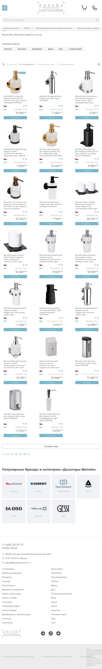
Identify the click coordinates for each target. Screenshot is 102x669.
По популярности (26, 64)
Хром (61, 49)
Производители (59, 577)
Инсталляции (8, 585)
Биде (53, 598)
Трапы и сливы (9, 598)
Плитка (54, 581)
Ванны (54, 585)
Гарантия (55, 610)
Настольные (22, 49)
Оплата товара (9, 610)
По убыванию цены (66, 64)
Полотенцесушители (61, 594)
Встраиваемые (37, 49)
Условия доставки (11, 606)
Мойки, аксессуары (11, 594)
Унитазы (6, 581)
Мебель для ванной (11, 573)
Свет (53, 623)
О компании (8, 569)
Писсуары (7, 602)
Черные (50, 49)
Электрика (7, 623)
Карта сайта (86, 656)
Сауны (54, 602)
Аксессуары (57, 569)
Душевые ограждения (13, 589)
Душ (53, 589)
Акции (54, 606)
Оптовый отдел (58, 614)
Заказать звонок (10, 548)
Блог (53, 618)
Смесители (56, 573)
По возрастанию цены (46, 64)
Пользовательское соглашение (56, 656)
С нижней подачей (75, 49)
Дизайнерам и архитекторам (16, 614)
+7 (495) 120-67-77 (13, 545)
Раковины (7, 577)
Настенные (8, 49)
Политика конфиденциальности (18, 656)
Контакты (6, 618)
